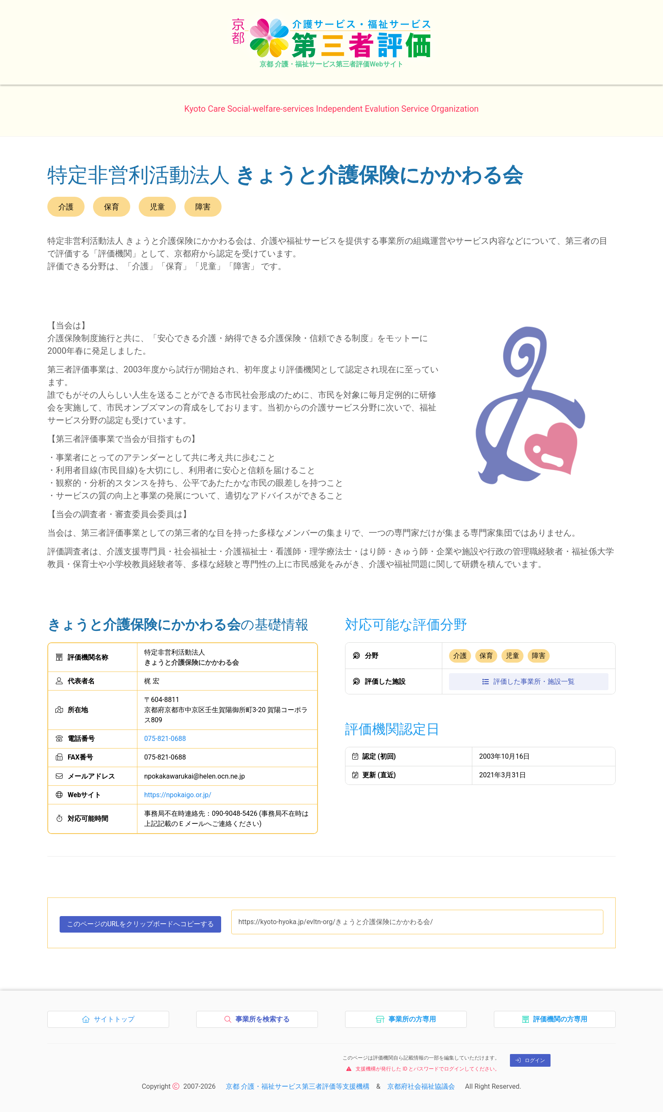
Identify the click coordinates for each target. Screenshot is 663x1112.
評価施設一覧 (528, 682)
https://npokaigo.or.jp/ (177, 795)
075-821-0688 (165, 739)
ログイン (530, 1061)
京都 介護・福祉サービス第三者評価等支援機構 (298, 1086)
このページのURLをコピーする (140, 926)
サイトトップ (110, 1022)
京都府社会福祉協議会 (421, 1086)
